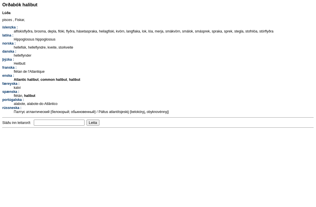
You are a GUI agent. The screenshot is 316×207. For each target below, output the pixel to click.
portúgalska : (13, 100)
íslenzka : (10, 27)
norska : (9, 43)
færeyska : (10, 84)
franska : (9, 68)
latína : (7, 35)
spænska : (10, 92)
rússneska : (11, 108)
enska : (8, 76)
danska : (9, 51)
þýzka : (8, 59)
